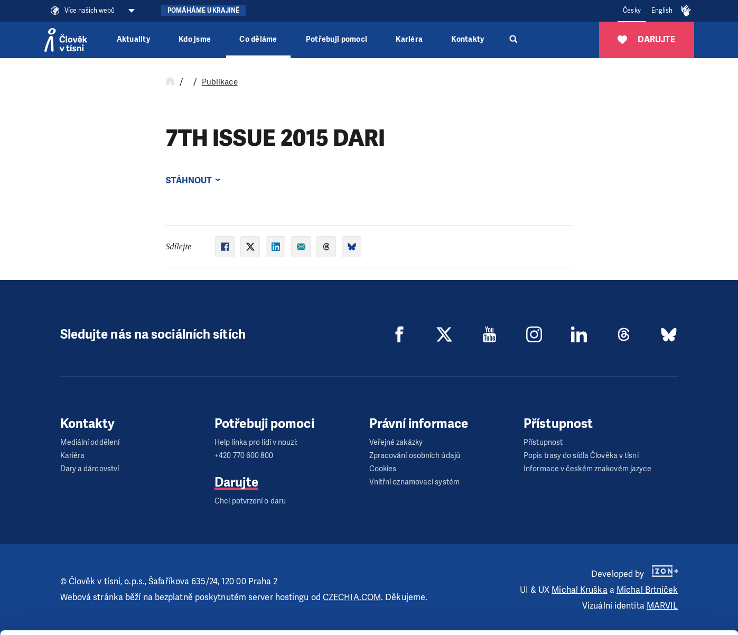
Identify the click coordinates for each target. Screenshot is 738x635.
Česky (632, 10)
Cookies (383, 469)
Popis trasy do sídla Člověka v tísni (581, 456)
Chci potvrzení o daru (250, 501)
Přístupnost (543, 442)
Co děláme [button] (258, 39)
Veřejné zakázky (396, 442)
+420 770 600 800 (244, 456)
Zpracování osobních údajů (415, 456)
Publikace (220, 82)
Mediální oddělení (90, 442)
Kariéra (409, 39)
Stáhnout (189, 180)
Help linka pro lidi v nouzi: (255, 442)
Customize (650, 583)
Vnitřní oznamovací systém (414, 482)
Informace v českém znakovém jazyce (587, 469)
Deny (650, 610)
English (662, 10)
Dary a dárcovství (89, 469)
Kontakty (467, 39)
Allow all (650, 557)
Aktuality (133, 39)
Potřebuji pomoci (336, 39)
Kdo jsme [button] (195, 39)
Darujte (236, 482)
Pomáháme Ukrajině (203, 10)
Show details (163, 621)
